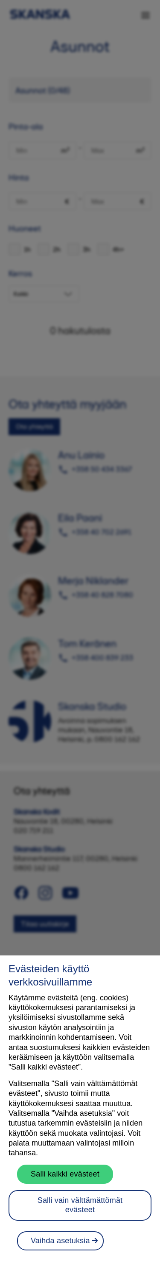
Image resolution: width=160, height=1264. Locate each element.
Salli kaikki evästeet (65, 1180)
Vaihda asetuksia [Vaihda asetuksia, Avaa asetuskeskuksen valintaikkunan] (60, 1246)
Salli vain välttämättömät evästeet (80, 1211)
